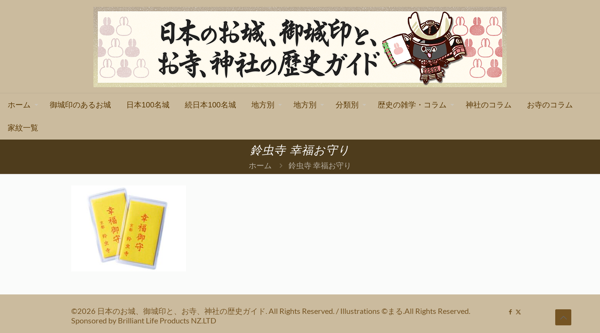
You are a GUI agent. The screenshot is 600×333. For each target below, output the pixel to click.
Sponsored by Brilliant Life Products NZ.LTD (143, 320)
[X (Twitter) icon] (518, 311)
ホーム (260, 165)
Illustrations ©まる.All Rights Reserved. (405, 310)
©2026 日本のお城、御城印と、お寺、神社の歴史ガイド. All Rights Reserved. (203, 310)
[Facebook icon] (510, 311)
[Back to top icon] (563, 317)
